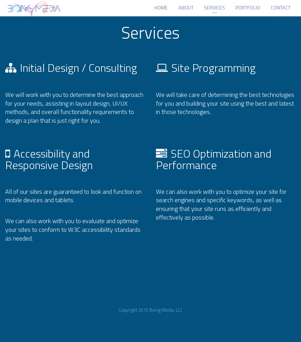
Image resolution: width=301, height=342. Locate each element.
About (186, 8)
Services (214, 8)
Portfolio (247, 8)
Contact (281, 8)
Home (161, 8)
